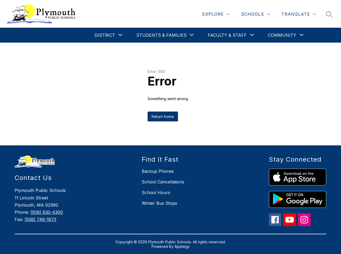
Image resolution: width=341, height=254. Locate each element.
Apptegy (182, 246)
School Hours (156, 192)
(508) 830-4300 (46, 212)
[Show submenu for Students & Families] (161, 35)
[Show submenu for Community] (282, 35)
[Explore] (216, 14)
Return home (163, 116)
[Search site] (329, 14)
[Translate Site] (299, 14)
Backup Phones (158, 171)
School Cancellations (163, 182)
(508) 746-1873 (40, 219)
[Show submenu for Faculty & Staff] (227, 35)
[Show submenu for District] (105, 35)
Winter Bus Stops (159, 203)
